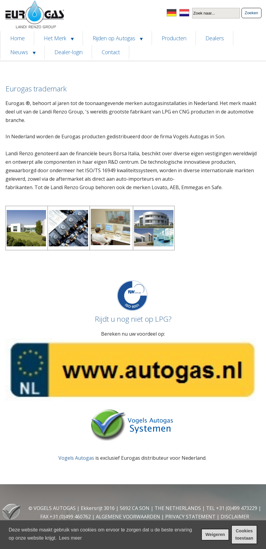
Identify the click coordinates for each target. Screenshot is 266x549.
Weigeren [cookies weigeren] (215, 534)
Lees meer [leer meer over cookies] (70, 538)
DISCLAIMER (235, 516)
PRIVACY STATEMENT (190, 516)
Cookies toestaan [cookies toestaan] (244, 534)
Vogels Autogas (76, 458)
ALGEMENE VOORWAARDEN (128, 516)
